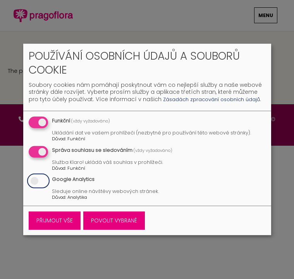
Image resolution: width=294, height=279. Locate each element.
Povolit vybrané (114, 220)
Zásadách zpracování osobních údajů (211, 99)
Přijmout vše (54, 220)
